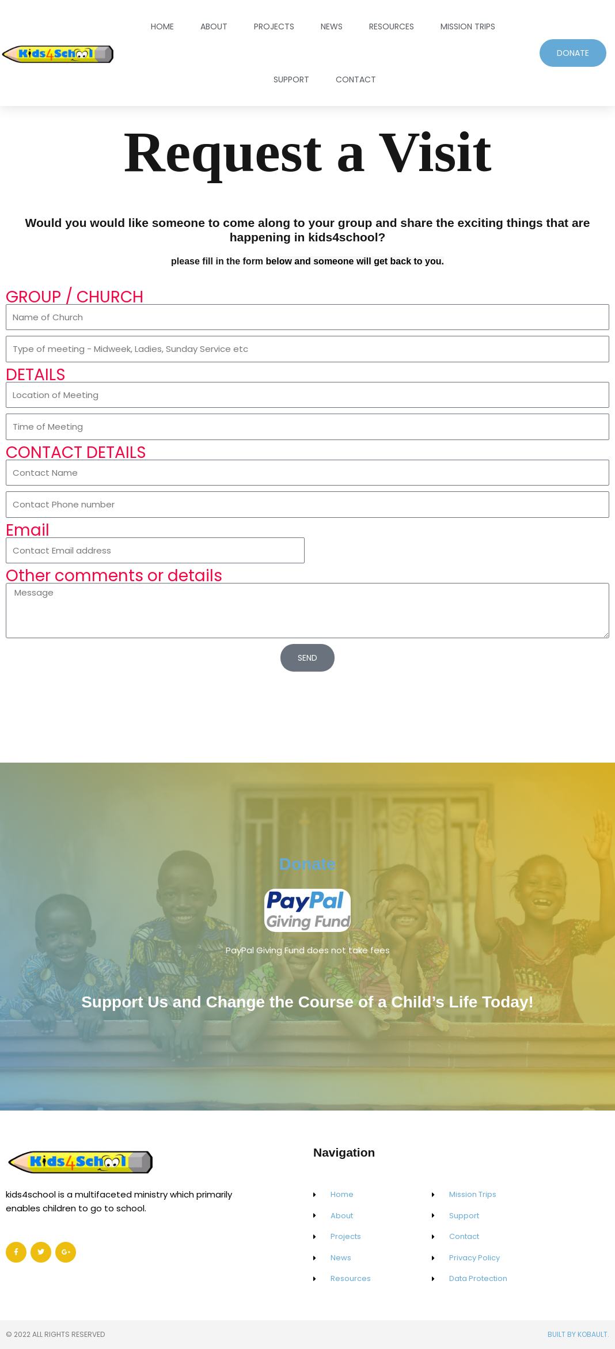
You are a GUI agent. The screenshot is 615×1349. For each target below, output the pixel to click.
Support (291, 79)
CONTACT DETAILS (76, 453)
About (213, 26)
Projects (274, 26)
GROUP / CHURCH (74, 297)
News (332, 26)
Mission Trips (468, 26)
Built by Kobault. (578, 1334)
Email (28, 530)
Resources (391, 26)
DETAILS (36, 375)
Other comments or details (114, 576)
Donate (307, 858)
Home (162, 26)
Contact (356, 79)
